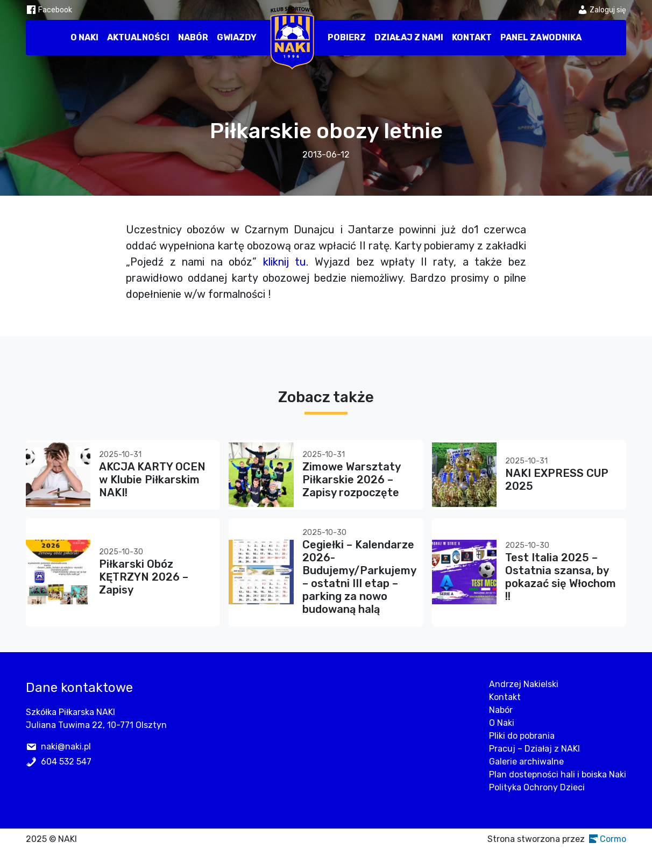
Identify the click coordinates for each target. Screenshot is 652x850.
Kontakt (472, 37)
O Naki (84, 37)
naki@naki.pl (66, 746)
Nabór (193, 37)
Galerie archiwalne (526, 761)
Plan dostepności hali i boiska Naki (557, 774)
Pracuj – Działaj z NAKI (534, 749)
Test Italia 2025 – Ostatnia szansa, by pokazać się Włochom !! (560, 577)
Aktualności (138, 37)
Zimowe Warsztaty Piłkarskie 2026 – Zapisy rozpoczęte (351, 479)
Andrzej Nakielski (523, 684)
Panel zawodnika (541, 37)
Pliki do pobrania (522, 736)
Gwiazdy (237, 37)
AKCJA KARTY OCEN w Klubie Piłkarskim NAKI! (152, 479)
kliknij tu (285, 261)
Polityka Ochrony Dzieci (537, 787)
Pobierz (347, 37)
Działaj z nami (408, 37)
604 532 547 (66, 761)
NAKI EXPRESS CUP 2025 (556, 479)
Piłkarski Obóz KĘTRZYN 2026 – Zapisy (143, 577)
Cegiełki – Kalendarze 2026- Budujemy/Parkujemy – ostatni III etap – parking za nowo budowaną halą (359, 577)
